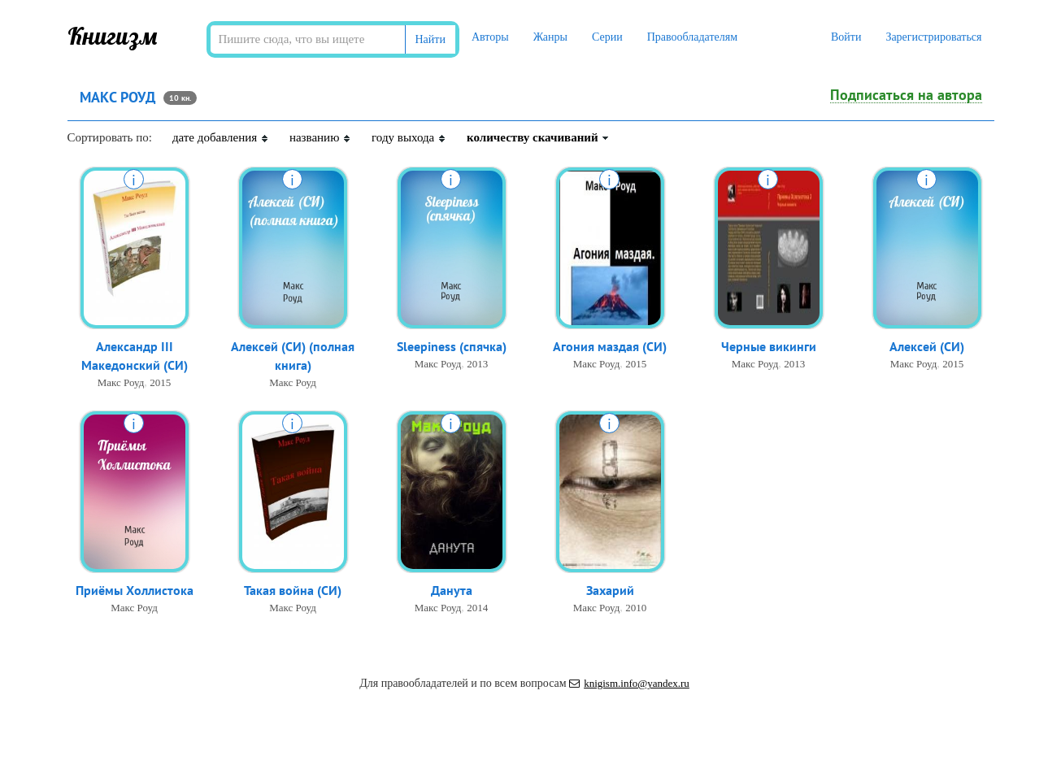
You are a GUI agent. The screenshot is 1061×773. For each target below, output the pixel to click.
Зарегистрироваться (933, 37)
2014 (477, 607)
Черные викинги (768, 346)
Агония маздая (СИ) (610, 346)
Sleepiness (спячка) (452, 346)
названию (320, 137)
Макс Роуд (121, 382)
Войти (846, 37)
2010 (635, 607)
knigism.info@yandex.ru (629, 683)
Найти (430, 39)
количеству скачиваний (538, 137)
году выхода (409, 137)
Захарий (610, 590)
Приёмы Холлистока (135, 590)
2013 (477, 364)
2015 (160, 382)
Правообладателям (692, 37)
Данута (451, 590)
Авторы (490, 37)
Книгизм (112, 35)
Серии (607, 37)
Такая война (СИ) (292, 590)
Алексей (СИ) (926, 346)
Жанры (550, 37)
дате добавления (220, 137)
